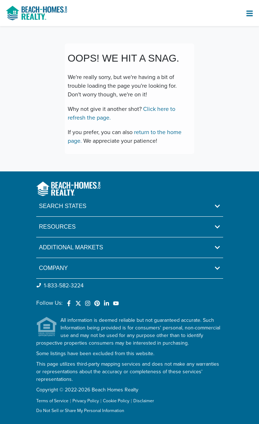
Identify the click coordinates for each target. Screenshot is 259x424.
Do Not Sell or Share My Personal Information (80, 410)
